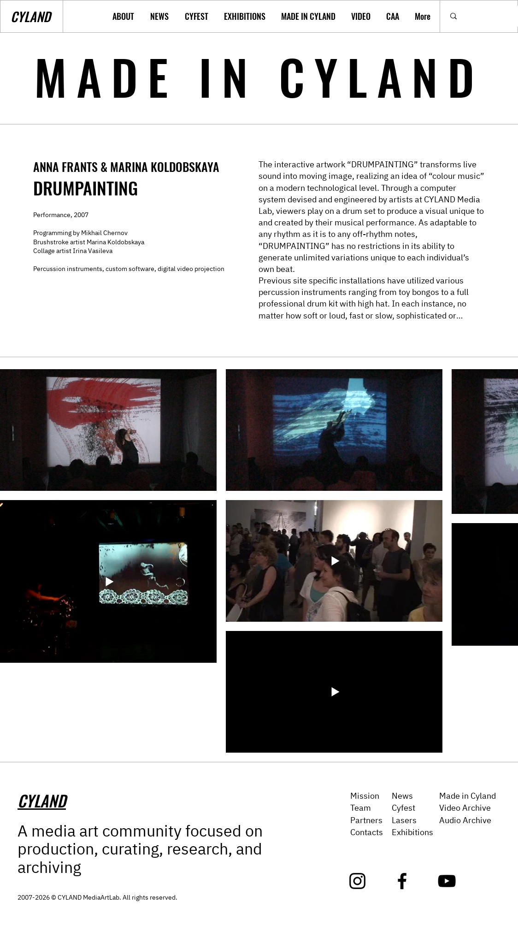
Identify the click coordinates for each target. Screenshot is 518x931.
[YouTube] (447, 881)
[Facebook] (402, 881)
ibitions (419, 832)
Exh (399, 832)
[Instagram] (357, 881)
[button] (124, 16)
